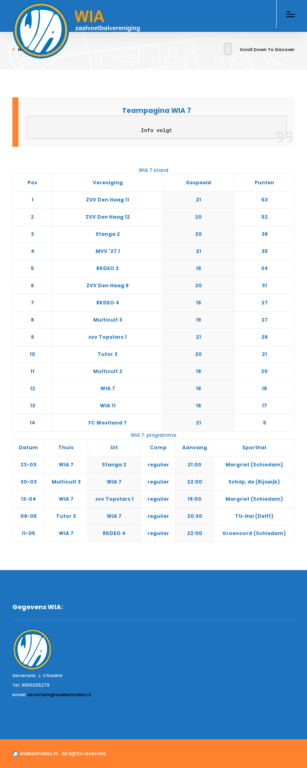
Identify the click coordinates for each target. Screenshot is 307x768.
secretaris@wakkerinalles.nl (59, 694)
